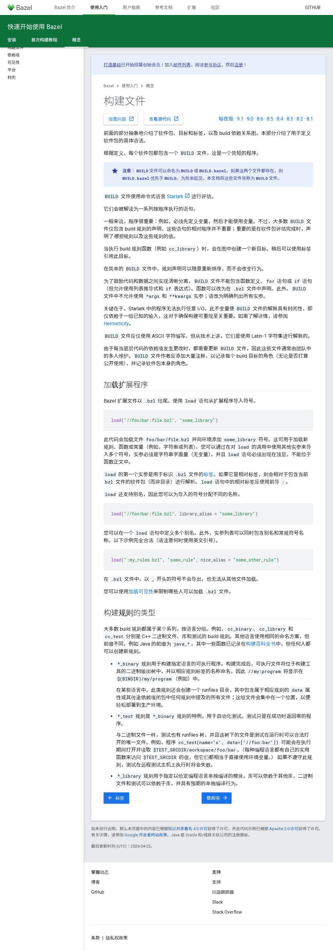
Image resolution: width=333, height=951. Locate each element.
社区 (215, 7)
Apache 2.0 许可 (283, 828)
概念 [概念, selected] (76, 39)
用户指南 (131, 7)
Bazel (109, 86)
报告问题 (121, 119)
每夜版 (225, 119)
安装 (11, 39)
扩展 (191, 7)
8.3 (290, 119)
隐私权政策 (117, 937)
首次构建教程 (44, 39)
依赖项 (217, 797)
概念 (150, 86)
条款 (95, 937)
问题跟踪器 (223, 892)
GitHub (313, 7)
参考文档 (163, 7)
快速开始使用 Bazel (34, 27)
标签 (208, 474)
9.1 (240, 119)
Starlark (175, 196)
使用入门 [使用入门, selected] (99, 7)
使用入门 (130, 86)
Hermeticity (116, 324)
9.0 (250, 119)
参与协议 (212, 64)
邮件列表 (182, 64)
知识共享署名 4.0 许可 (188, 828)
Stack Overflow (227, 912)
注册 (238, 64)
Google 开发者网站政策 (145, 835)
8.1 (310, 119)
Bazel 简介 (64, 7)
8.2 (300, 119)
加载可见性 (141, 592)
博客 (95, 882)
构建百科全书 (261, 644)
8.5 (270, 119)
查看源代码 (164, 119)
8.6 (260, 119)
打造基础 (112, 64)
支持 (216, 882)
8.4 (280, 119)
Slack (217, 902)
